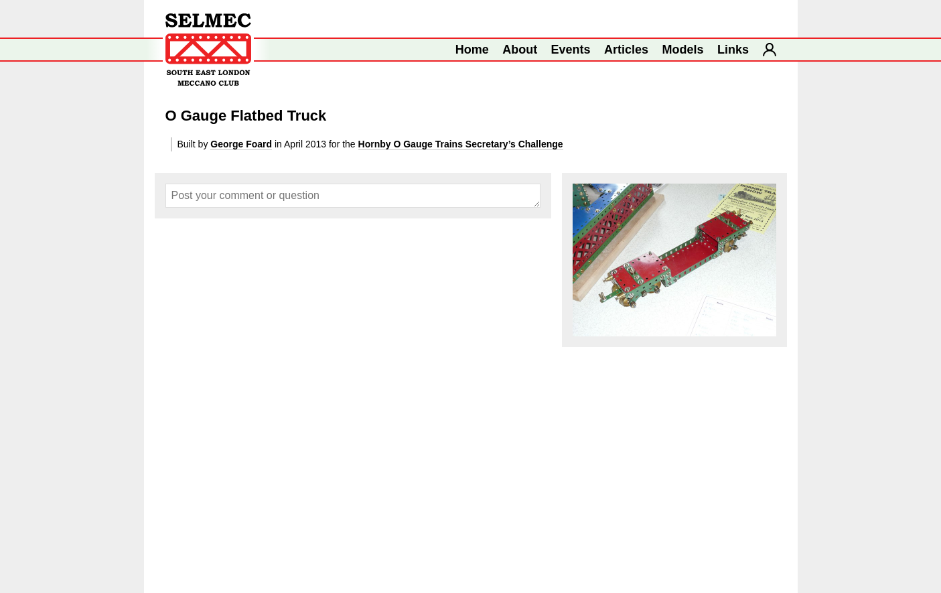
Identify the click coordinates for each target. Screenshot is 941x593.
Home (472, 49)
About (519, 49)
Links (733, 49)
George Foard (241, 144)
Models (683, 49)
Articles (626, 49)
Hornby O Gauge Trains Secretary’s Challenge (460, 144)
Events (571, 49)
